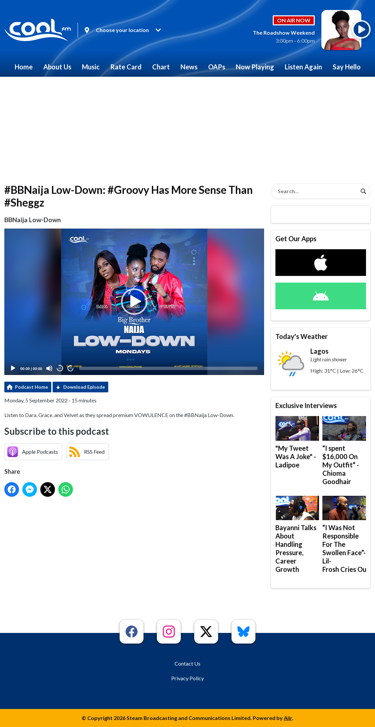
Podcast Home (31, 387)
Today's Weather (301, 336)
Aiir (288, 718)
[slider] (168, 368)
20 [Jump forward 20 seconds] (70, 368)
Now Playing (255, 67)
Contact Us (187, 663)
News (189, 67)
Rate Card (126, 67)
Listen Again (303, 67)
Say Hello (347, 67)
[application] (134, 302)
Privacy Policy (187, 678)
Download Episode (84, 387)
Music (91, 67)
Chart (161, 67)
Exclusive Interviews (306, 405)
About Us (57, 67)
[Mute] (49, 368)
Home (24, 67)
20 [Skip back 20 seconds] (60, 368)
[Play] (13, 368)
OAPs (216, 67)
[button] (134, 301)
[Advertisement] (187, 126)
